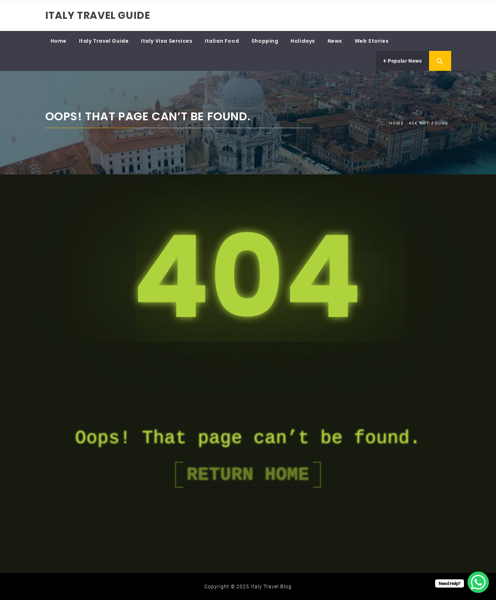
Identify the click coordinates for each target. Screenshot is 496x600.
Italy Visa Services (166, 40)
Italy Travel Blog (271, 586)
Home (59, 40)
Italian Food (222, 40)
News (335, 40)
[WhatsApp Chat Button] (478, 582)
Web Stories (372, 40)
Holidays (303, 40)
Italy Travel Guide (97, 15)
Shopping (264, 40)
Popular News (402, 61)
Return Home (248, 474)
